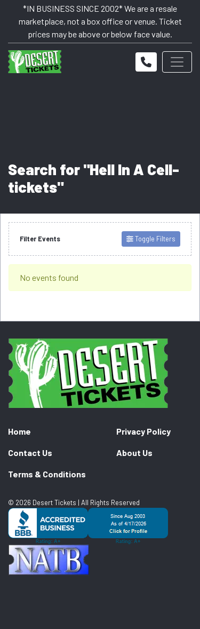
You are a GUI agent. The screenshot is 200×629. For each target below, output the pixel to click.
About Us (134, 452)
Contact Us (30, 452)
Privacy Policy (143, 431)
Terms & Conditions (47, 474)
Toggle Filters (150, 238)
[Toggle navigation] (177, 62)
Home (19, 431)
